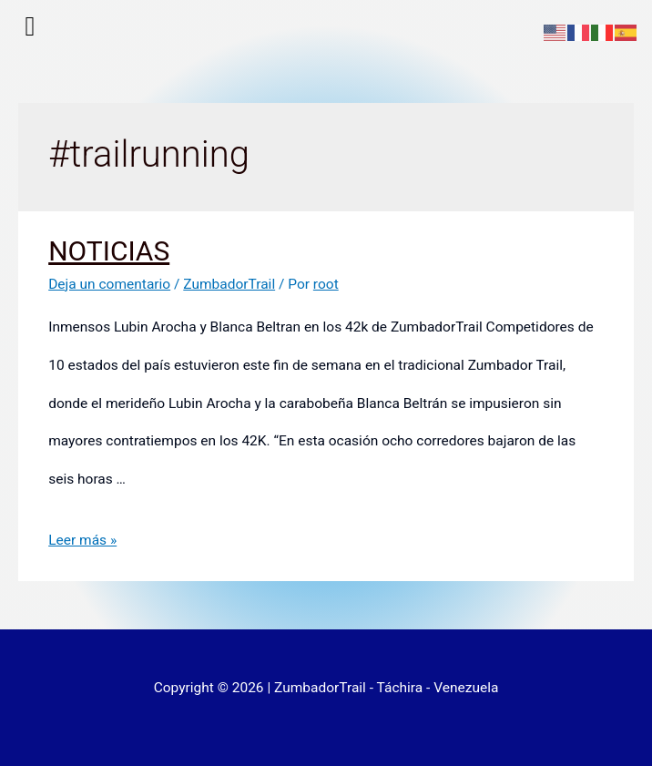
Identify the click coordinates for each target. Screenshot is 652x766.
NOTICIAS (108, 251)
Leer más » (82, 540)
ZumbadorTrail (229, 284)
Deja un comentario (109, 284)
